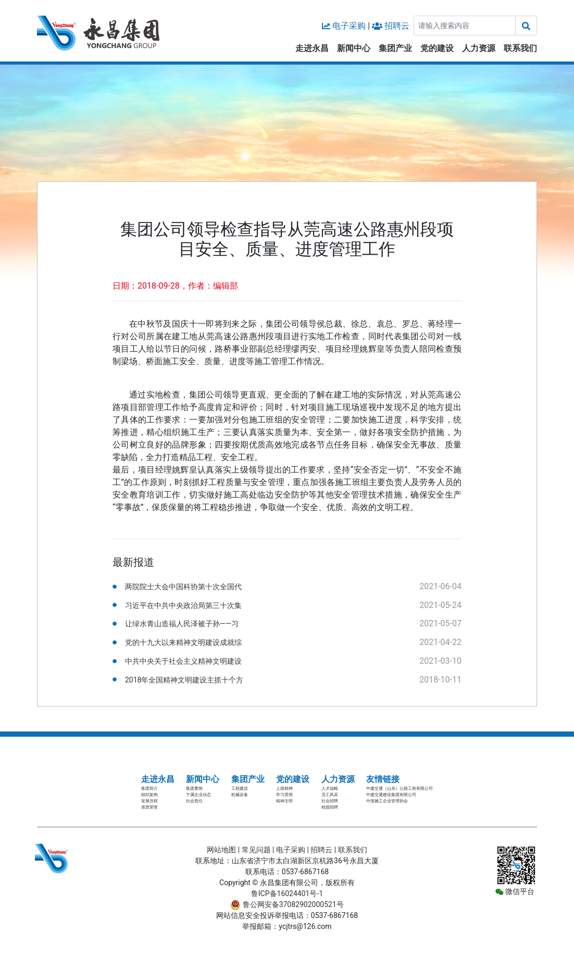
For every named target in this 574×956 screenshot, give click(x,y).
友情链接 (383, 779)
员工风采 (329, 794)
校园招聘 (329, 807)
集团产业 (395, 48)
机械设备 (239, 794)
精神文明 (284, 801)
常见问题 (256, 850)
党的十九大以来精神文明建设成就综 (183, 642)
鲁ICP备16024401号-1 (287, 893)
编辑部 (225, 286)
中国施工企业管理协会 (387, 801)
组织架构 (149, 794)
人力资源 (478, 48)
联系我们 (520, 48)
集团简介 (149, 788)
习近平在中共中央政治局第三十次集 (183, 605)
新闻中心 (353, 48)
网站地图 (221, 850)
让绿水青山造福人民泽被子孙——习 (182, 623)
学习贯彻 (284, 794)
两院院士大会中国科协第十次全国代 (183, 586)
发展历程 (149, 801)
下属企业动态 (198, 794)
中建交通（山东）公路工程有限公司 (399, 788)
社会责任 (194, 801)
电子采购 (349, 26)
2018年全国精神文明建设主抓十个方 (184, 680)
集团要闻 (194, 788)
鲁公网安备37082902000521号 (287, 904)
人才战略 (329, 788)
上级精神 (284, 788)
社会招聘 (329, 801)
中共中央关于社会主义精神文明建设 (183, 661)
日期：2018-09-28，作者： (163, 286)
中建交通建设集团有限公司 (391, 794)
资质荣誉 (149, 807)
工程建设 (239, 788)
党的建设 (437, 48)
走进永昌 (312, 48)
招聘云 (396, 26)
